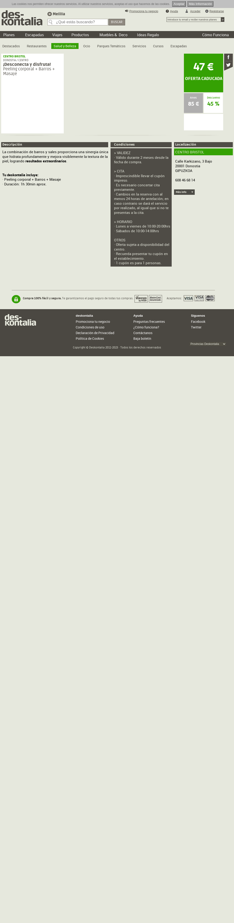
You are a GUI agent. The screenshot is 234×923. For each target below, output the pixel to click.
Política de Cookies (90, 338)
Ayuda (174, 11)
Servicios (139, 46)
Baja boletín (142, 338)
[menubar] (95, 44)
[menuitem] (11, 44)
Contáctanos (142, 333)
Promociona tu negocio (143, 11)
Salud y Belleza (65, 46)
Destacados (11, 46)
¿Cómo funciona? (146, 327)
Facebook (198, 321)
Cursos (158, 46)
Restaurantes (37, 46)
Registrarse (217, 11)
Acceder (195, 11)
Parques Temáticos (111, 46)
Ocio (86, 46)
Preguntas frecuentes (149, 321)
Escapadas (179, 46)
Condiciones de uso (90, 327)
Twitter (196, 327)
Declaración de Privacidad (95, 333)
